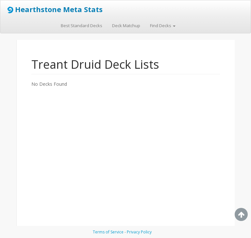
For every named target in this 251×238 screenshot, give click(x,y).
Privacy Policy (139, 232)
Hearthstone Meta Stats (54, 9)
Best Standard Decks (81, 25)
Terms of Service (108, 232)
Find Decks (163, 25)
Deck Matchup (126, 25)
